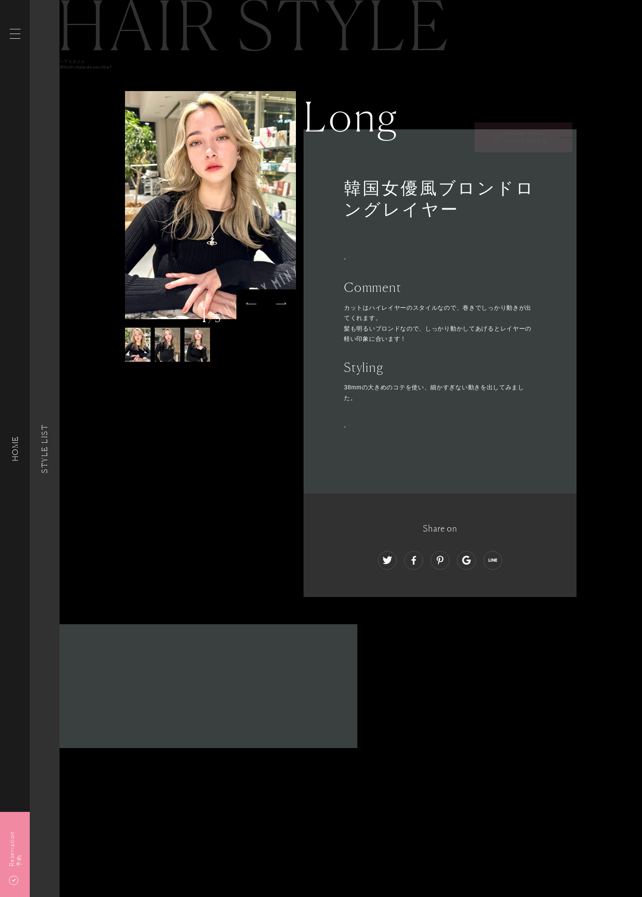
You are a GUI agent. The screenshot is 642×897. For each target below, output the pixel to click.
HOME (15, 448)
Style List (44, 448)
